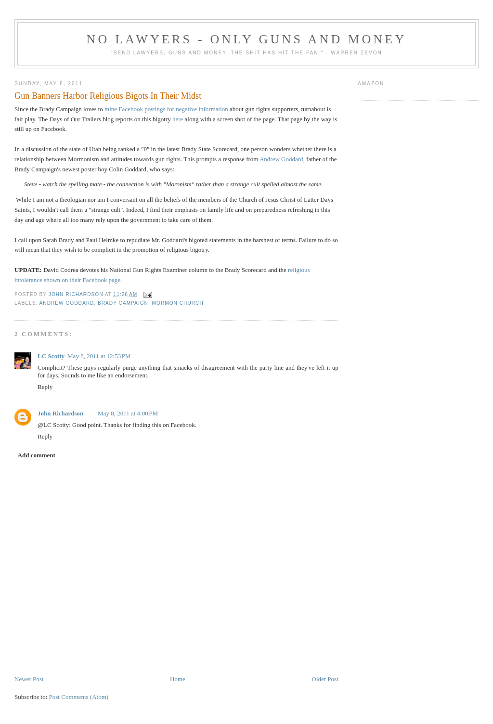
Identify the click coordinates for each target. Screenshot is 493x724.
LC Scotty (51, 356)
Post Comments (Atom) (79, 696)
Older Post (325, 679)
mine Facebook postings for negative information (166, 109)
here (177, 119)
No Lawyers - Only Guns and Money (247, 39)
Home (177, 679)
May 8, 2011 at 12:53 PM (99, 356)
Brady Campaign (123, 303)
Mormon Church (178, 303)
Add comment (36, 455)
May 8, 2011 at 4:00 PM (128, 413)
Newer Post (28, 679)
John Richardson (60, 413)
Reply (45, 386)
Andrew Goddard (281, 159)
